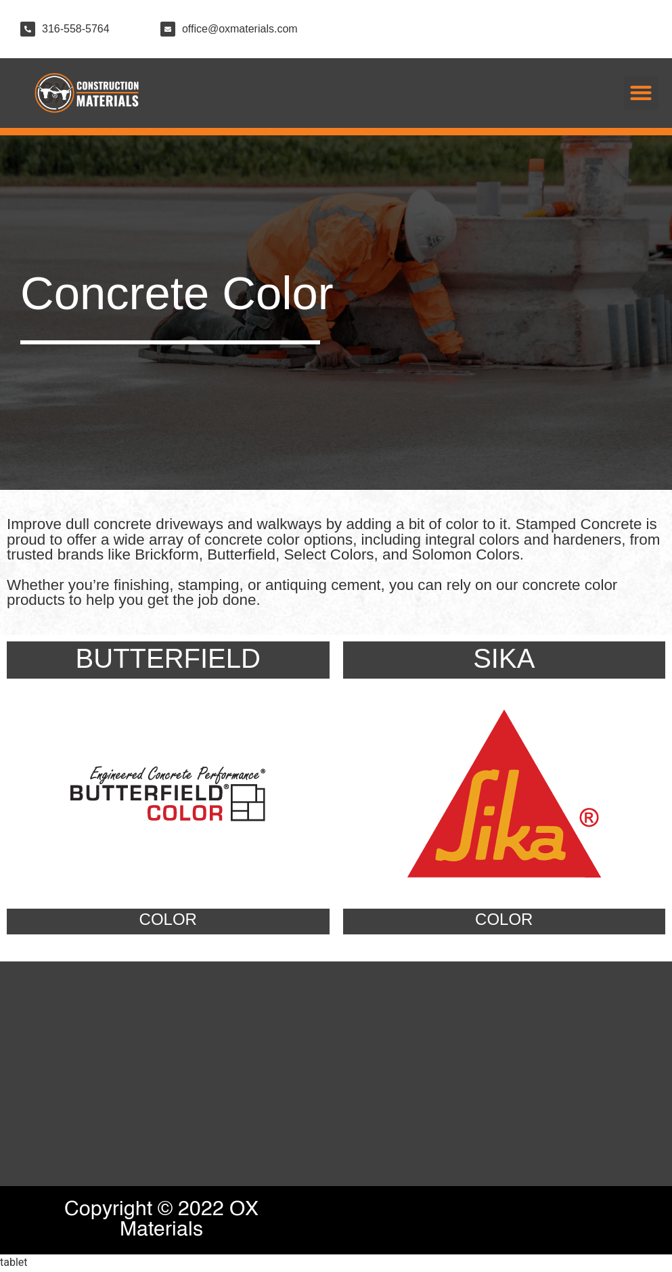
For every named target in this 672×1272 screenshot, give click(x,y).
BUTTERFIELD (168, 660)
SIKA (504, 660)
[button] (641, 93)
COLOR (168, 920)
